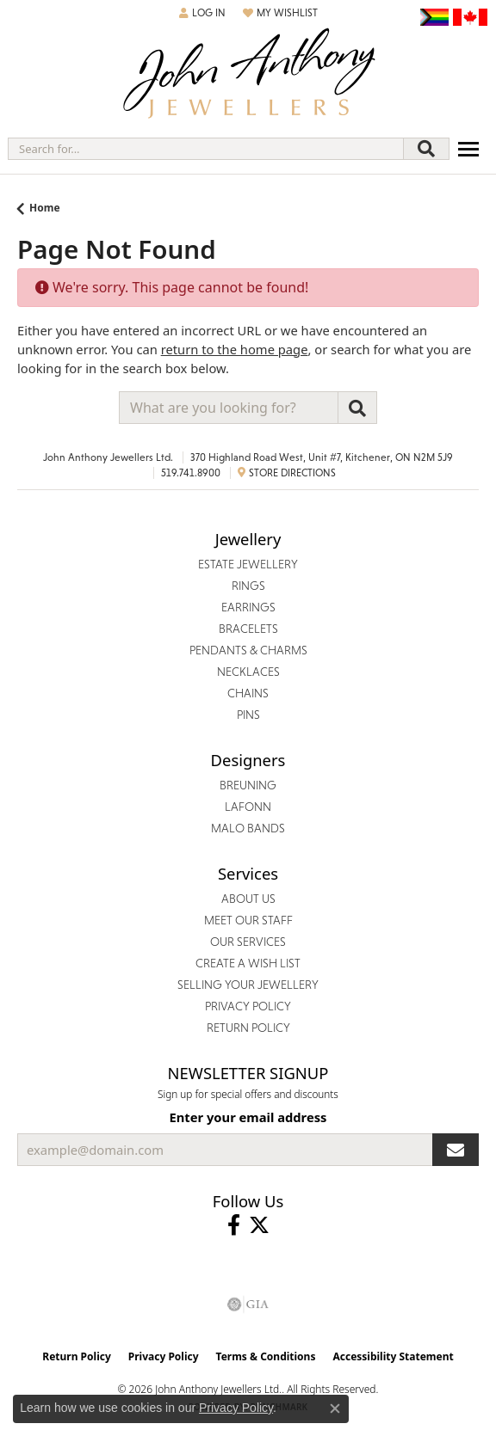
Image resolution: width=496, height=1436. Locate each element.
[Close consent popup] (335, 1408)
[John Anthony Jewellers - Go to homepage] (248, 75)
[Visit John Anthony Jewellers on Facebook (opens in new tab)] (233, 1225)
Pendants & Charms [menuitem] (248, 650)
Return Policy (76, 1356)
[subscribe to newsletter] (455, 1149)
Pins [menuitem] (248, 714)
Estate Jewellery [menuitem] (248, 564)
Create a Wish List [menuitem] (248, 963)
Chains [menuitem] (248, 693)
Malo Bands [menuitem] (248, 828)
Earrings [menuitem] (248, 607)
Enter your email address (248, 1117)
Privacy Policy (163, 1356)
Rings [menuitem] (248, 585)
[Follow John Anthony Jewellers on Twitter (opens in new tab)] (259, 1225)
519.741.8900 (190, 473)
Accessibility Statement (392, 1356)
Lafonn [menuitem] (248, 806)
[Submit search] (426, 149)
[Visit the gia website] (248, 1304)
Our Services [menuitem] (248, 941)
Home (44, 207)
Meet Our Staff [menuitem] (248, 920)
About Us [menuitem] (248, 898)
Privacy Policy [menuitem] (248, 1006)
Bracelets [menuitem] (248, 628)
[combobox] (206, 149)
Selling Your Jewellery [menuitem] (248, 984)
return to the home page (234, 349)
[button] (202, 13)
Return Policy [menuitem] (248, 1027)
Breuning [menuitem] (248, 785)
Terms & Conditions (266, 1356)
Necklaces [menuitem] (248, 671)
